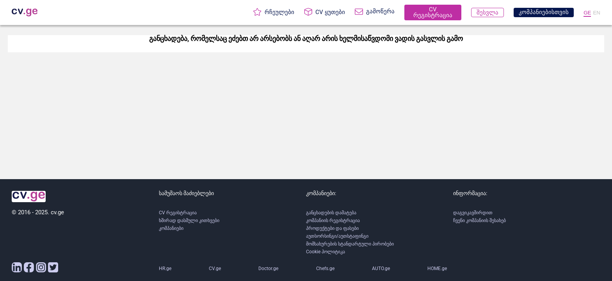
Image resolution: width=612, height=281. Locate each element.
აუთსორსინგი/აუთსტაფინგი (337, 236)
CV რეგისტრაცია (178, 212)
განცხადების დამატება (331, 212)
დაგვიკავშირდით (473, 212)
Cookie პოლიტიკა (325, 251)
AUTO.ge (381, 268)
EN (596, 13)
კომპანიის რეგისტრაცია (333, 220)
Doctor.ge (268, 268)
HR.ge (165, 268)
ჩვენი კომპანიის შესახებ (479, 220)
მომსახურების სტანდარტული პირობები (350, 244)
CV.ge (215, 268)
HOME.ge (437, 268)
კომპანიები (171, 228)
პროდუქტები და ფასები (332, 228)
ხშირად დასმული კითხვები (189, 220)
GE (587, 13)
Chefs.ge (325, 268)
